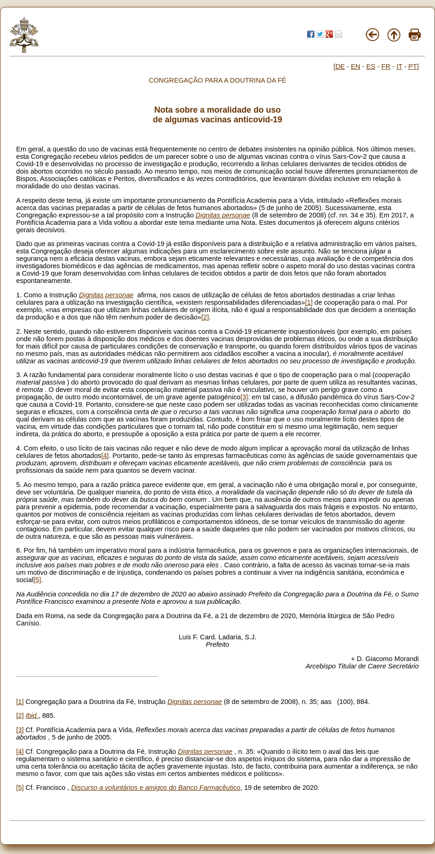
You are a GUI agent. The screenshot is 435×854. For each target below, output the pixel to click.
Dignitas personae (223, 215)
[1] (309, 302)
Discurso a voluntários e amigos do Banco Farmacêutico (156, 787)
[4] (105, 455)
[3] (244, 397)
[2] (205, 317)
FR (386, 66)
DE (339, 66)
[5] (37, 579)
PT (412, 66)
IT (399, 66)
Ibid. (31, 715)
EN (355, 66)
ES (370, 66)
